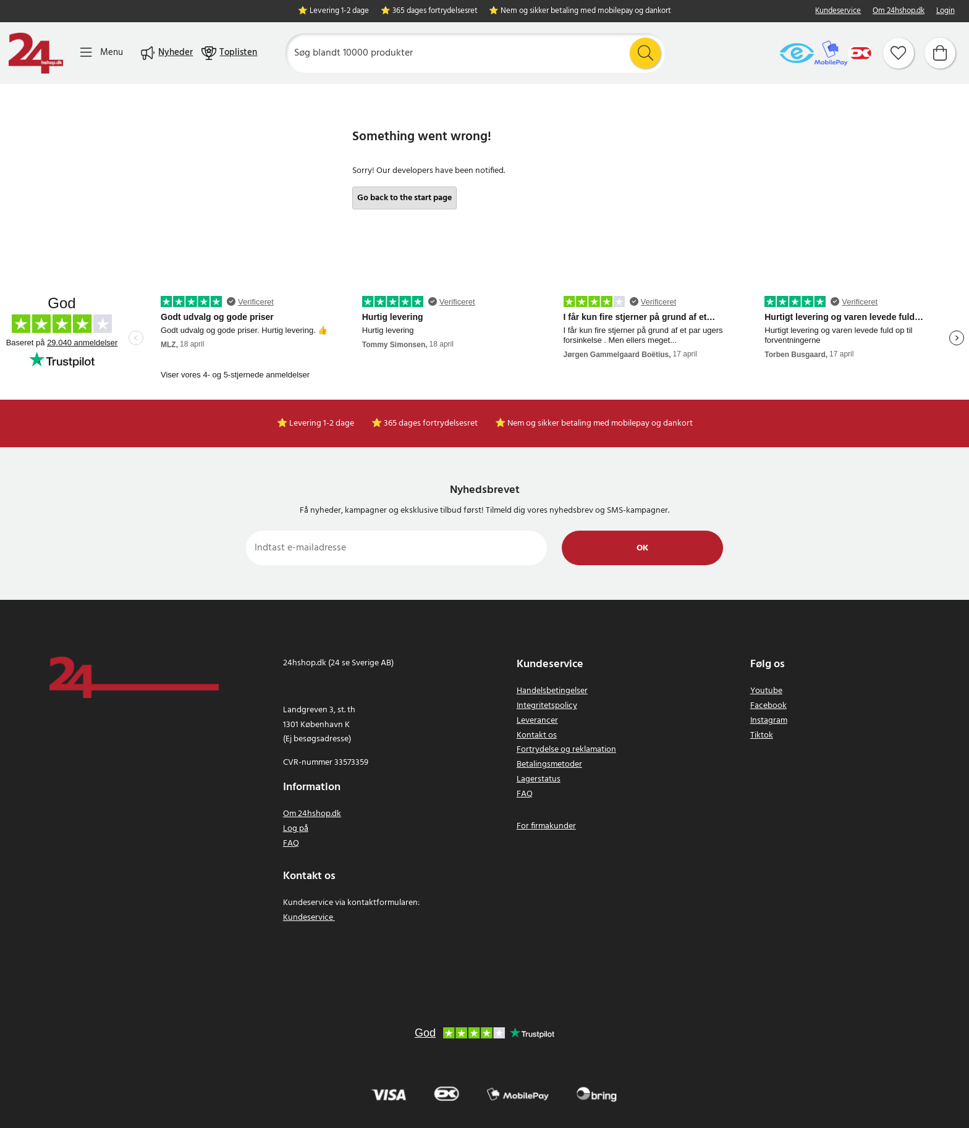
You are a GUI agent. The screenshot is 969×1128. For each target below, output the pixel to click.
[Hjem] (36, 53)
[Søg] (475, 53)
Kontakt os (537, 735)
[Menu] (101, 53)
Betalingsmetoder (549, 764)
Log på (295, 829)
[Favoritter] (898, 53)
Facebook (768, 706)
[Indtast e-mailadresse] (396, 548)
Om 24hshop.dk (899, 11)
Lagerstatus (539, 779)
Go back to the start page (404, 198)
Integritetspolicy (547, 706)
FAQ (291, 843)
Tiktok (761, 735)
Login (945, 11)
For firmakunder (546, 826)
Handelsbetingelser (552, 691)
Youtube (766, 691)
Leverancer (537, 720)
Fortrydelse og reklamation (566, 750)
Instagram (768, 720)
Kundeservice (838, 11)
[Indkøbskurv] (940, 53)
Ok (642, 548)
